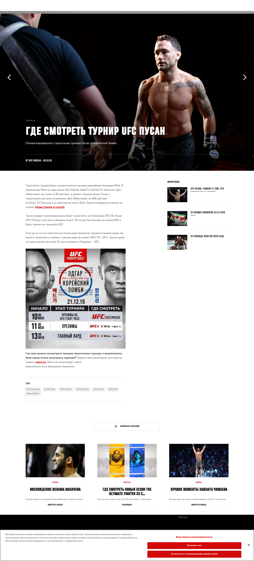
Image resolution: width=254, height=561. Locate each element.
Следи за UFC (205, 12)
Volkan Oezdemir (33, 394)
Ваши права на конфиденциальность (194, 537)
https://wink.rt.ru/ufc (50, 207)
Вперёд (244, 77)
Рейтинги (37, 12)
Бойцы (51, 12)
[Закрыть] (248, 545)
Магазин (222, 12)
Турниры (23, 12)
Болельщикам (185, 12)
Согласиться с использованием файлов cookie (194, 554)
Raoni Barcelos (65, 389)
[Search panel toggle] (230, 12)
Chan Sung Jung (33, 389)
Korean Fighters (82, 389)
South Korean (98, 389)
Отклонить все (194, 546)
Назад (10, 77)
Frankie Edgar (49, 389)
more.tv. (41, 362)
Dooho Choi (113, 389)
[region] (127, 545)
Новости (65, 12)
